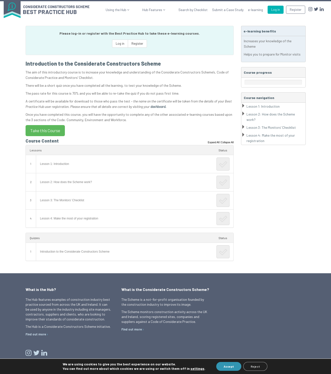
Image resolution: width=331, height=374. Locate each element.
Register (296, 10)
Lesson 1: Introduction (54, 164)
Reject (255, 366)
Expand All (213, 142)
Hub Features (161, 10)
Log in (275, 10)
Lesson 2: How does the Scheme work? (66, 182)
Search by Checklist (193, 10)
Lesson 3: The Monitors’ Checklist (62, 200)
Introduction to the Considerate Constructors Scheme (75, 251)
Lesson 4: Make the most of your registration (69, 218)
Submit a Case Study (228, 10)
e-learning (255, 10)
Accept (229, 366)
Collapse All (227, 142)
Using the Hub (133, 10)
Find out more (36, 334)
